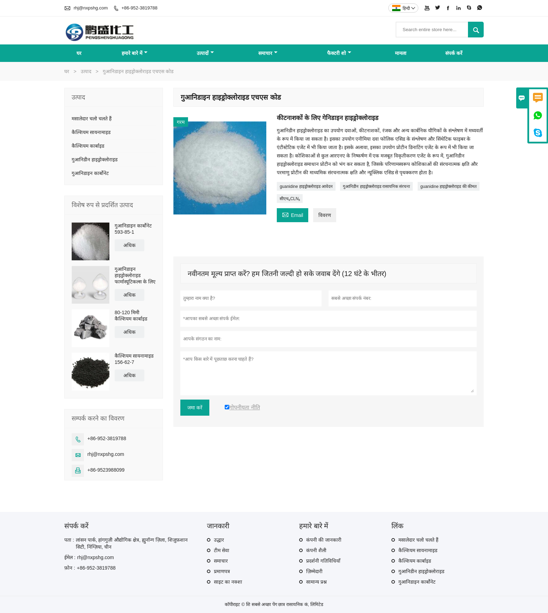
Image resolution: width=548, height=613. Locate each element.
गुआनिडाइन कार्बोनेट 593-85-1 (133, 229)
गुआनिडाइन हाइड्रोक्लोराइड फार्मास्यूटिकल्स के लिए (135, 275)
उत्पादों (205, 53)
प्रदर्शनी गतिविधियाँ (323, 561)
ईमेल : (69, 557)
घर (79, 53)
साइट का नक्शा (228, 582)
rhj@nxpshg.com (91, 7)
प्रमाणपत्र (222, 571)
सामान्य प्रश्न (316, 582)
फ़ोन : (69, 568)
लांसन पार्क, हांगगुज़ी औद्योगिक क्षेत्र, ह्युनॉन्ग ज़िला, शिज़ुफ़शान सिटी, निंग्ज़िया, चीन (132, 543)
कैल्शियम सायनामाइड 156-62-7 (134, 359)
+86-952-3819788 (139, 7)
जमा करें (194, 407)
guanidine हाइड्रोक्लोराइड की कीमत (448, 186)
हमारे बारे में (134, 53)
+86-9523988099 (105, 470)
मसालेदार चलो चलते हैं (91, 118)
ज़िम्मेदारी (314, 571)
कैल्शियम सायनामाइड (91, 132)
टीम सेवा (221, 550)
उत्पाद (86, 71)
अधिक (129, 245)
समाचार (267, 53)
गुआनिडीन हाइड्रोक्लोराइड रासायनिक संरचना (376, 186)
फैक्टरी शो (339, 53)
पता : (69, 540)
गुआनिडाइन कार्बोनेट (90, 173)
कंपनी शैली (316, 550)
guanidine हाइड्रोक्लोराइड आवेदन (306, 186)
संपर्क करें (453, 53)
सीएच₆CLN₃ (290, 198)
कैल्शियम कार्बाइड (88, 146)
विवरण (324, 215)
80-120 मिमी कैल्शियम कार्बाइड (131, 316)
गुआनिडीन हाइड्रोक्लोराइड (94, 159)
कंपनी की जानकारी (323, 540)
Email (292, 214)
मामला (400, 53)
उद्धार (219, 540)
